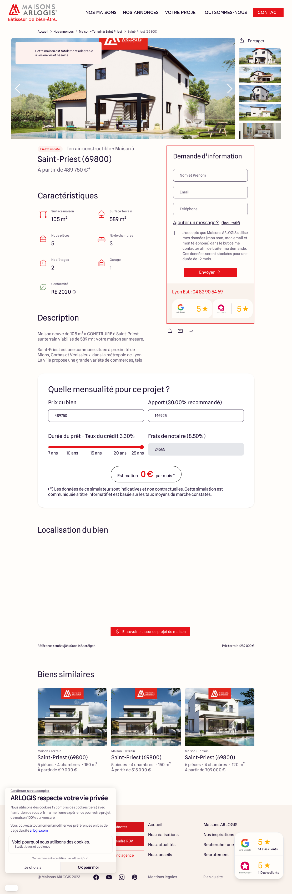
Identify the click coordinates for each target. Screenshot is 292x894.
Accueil (43, 31)
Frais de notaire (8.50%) (176, 436)
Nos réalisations (163, 834)
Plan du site (213, 877)
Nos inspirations (219, 834)
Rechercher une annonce (227, 844)
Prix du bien (62, 402)
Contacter (118, 827)
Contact (268, 13)
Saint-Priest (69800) (142, 31)
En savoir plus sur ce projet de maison (150, 631)
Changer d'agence (118, 855)
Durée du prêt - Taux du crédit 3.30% (91, 436)
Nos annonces (63, 31)
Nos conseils (160, 854)
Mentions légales (162, 877)
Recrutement (216, 854)
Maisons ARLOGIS (220, 824)
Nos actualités (161, 844)
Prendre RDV (118, 841)
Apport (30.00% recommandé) (185, 402)
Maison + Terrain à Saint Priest (100, 31)
